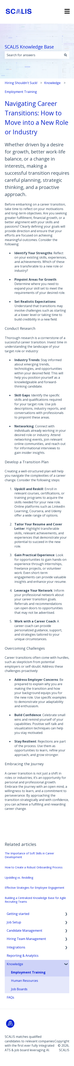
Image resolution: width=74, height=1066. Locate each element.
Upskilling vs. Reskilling (19, 877)
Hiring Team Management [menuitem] (26, 939)
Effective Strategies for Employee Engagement (34, 887)
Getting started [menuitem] (18, 914)
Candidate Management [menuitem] (24, 930)
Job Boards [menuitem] (19, 989)
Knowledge (52, 83)
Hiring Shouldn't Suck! (21, 83)
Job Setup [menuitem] (14, 922)
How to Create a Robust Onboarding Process (34, 867)
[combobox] (33, 55)
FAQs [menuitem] (10, 997)
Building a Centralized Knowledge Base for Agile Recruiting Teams (35, 900)
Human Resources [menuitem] (24, 980)
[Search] (65, 55)
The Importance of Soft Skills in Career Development (29, 855)
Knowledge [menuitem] (15, 964)
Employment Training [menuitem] (28, 972)
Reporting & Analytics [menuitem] (22, 955)
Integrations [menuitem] (16, 947)
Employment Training (21, 92)
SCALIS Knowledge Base (29, 47)
